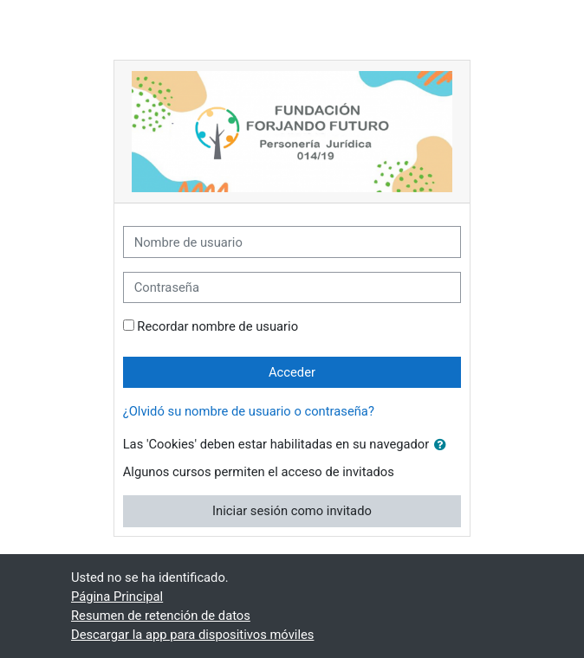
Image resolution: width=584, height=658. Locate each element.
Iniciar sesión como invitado (292, 511)
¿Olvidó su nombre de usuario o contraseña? (248, 411)
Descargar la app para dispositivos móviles (192, 634)
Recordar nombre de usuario (217, 326)
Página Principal (117, 596)
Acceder (292, 372)
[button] (443, 445)
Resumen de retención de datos (160, 615)
